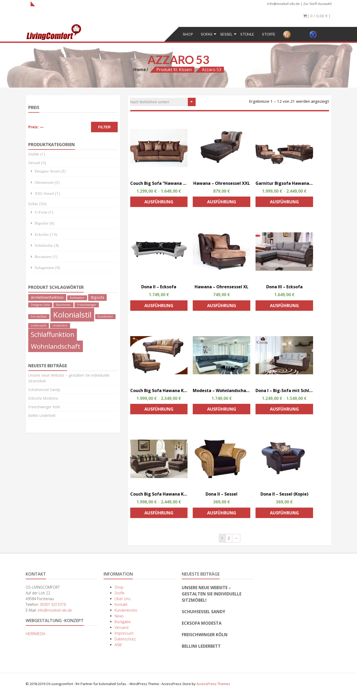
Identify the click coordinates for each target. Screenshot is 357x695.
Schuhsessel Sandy (44, 389)
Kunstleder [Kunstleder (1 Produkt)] (105, 316)
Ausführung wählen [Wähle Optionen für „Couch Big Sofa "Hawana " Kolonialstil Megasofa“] (158, 203)
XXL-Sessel (44, 193)
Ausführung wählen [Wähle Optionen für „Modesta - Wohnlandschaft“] (221, 410)
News (119, 615)
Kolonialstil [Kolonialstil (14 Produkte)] (72, 314)
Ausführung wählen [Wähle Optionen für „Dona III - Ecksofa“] (284, 307)
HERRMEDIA (35, 633)
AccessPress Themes (213, 683)
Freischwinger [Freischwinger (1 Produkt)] (86, 305)
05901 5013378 (53, 604)
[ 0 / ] (316, 15)
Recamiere (43, 257)
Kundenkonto (126, 610)
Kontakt (121, 604)
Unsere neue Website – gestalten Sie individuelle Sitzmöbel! (211, 594)
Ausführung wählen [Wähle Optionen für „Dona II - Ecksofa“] (158, 307)
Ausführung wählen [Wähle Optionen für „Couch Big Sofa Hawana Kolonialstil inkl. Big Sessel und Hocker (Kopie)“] (158, 410)
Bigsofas (42, 223)
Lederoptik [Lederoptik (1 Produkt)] (38, 325)
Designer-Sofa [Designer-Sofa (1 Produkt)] (40, 305)
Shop (188, 34)
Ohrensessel (44, 182)
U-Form (41, 212)
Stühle (247, 34)
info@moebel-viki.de (283, 3)
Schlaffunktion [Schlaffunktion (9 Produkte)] (52, 334)
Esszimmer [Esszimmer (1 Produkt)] (63, 305)
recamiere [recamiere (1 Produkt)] (60, 325)
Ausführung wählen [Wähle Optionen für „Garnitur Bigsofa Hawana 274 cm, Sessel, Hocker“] (284, 203)
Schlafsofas (44, 245)
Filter (104, 127)
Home (139, 69)
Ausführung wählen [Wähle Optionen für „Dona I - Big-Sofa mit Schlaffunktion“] (284, 410)
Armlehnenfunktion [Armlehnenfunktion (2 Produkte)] (47, 297)
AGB (118, 644)
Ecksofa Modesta (43, 398)
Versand (121, 627)
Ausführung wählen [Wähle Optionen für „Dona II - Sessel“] (221, 514)
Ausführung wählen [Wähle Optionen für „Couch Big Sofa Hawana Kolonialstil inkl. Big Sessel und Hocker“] (158, 514)
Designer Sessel (47, 171)
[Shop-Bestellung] (163, 102)
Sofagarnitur (44, 267)
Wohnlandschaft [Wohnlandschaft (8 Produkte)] (55, 346)
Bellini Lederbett (42, 415)
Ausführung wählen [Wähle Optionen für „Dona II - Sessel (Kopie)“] (284, 514)
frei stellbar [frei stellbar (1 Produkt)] (39, 316)
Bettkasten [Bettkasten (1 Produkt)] (77, 298)
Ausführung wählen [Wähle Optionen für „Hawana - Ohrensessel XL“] (221, 307)
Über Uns (123, 598)
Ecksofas (42, 234)
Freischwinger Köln (44, 406)
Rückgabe (123, 621)
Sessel (226, 34)
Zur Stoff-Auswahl (317, 3)
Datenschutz (125, 638)
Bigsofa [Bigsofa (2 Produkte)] (97, 297)
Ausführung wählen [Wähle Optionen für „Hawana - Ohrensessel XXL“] (221, 203)
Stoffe (268, 34)
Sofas (206, 34)
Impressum (124, 633)
